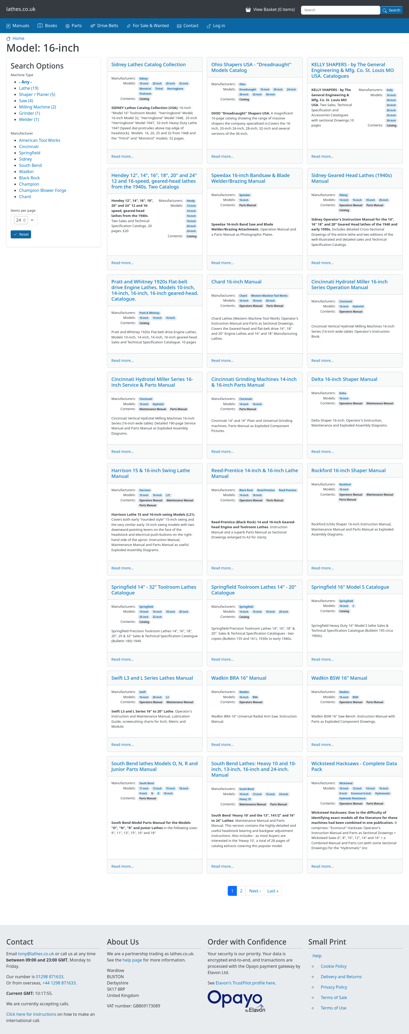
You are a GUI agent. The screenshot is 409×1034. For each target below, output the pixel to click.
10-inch (143, 318)
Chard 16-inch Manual (236, 281)
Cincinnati (345, 301)
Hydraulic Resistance (352, 798)
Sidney (143, 78)
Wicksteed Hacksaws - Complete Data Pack (354, 766)
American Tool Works (39, 140)
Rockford (345, 484)
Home (19, 38)
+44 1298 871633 (59, 977)
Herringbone (175, 88)
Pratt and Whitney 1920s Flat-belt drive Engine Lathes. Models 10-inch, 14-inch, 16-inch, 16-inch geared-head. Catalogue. (154, 290)
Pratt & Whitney (149, 313)
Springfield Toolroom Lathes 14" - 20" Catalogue (253, 589)
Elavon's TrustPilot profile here (245, 977)
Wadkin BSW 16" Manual (339, 677)
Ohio (242, 84)
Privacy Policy (334, 981)
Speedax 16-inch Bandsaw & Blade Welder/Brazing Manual (250, 178)
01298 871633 (49, 970)
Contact (191, 25)
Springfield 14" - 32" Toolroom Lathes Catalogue (153, 589)
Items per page (23, 210)
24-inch (291, 89)
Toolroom (145, 93)
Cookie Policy (334, 960)
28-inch (244, 94)
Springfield (146, 607)
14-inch (191, 211)
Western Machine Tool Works (269, 295)
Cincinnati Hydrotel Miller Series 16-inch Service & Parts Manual (152, 382)
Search (394, 10)
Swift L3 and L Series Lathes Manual (152, 677)
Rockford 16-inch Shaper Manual (348, 470)
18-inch (191, 221)
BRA (255, 697)
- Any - (25, 82)
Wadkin (244, 692)
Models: (129, 83)
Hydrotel (358, 306)
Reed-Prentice (266, 490)
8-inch (343, 793)
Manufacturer (22, 133)
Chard (243, 295)
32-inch (183, 83)
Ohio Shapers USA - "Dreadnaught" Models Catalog (251, 67)
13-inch (157, 788)
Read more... (122, 156)
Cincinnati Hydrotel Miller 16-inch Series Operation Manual (349, 284)
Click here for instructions (31, 1014)
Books (51, 25)
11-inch (143, 788)
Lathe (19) (28, 88)
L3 (167, 697)
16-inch (143, 83)
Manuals (21, 25)
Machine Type (22, 74)
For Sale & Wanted (151, 25)
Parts (77, 25)
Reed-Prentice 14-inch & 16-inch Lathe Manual (254, 473)
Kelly (390, 90)
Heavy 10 (245, 799)
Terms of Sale (334, 991)
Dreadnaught (247, 89)
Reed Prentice (287, 490)
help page (132, 954)
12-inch (191, 206)
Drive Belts (107, 25)
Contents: (128, 98)
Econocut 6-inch (361, 793)
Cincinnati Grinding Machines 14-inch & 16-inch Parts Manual (254, 382)
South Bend (146, 783)
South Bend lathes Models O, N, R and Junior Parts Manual (154, 766)
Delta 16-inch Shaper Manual (344, 379)
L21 (168, 495)
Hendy (191, 201)
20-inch (157, 83)
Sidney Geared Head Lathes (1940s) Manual (351, 178)
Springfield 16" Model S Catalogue (350, 586)
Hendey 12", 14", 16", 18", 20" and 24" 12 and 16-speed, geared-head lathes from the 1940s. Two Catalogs (154, 181)
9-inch (143, 793)
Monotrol (145, 88)
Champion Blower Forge (42, 190)
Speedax (244, 195)
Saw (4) (26, 101)
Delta (342, 393)
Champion (29, 184)
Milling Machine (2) (37, 107)
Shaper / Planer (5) (37, 94)
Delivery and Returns (341, 970)
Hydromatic (382, 793)
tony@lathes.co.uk (36, 947)
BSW (355, 697)
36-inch (270, 94)
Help (317, 949)
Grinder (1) (29, 113)
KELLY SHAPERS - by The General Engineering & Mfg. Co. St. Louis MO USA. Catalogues (352, 70)
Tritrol (159, 88)
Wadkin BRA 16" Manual (238, 677)
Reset (24, 234)
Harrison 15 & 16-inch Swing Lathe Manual (150, 473)
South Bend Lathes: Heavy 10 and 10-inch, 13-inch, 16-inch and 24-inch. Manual (253, 769)
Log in (219, 25)
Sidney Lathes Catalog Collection (148, 64)
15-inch (143, 495)
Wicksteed (345, 783)
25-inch (170, 83)
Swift (142, 692)
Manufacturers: (123, 78)
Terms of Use (333, 1002)
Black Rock (246, 490)
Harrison (144, 490)
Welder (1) (29, 119)
